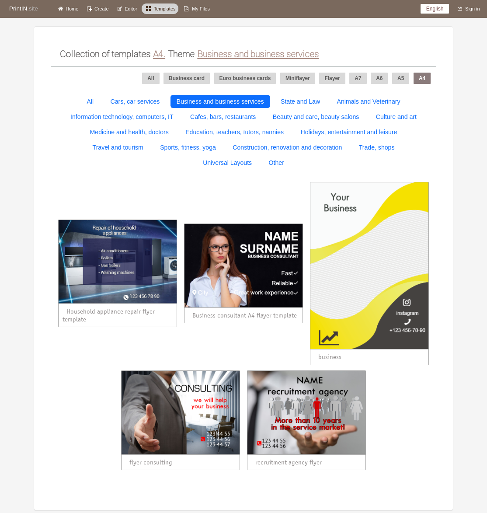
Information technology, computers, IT (122, 116)
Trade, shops (377, 147)
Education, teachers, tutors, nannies (234, 132)
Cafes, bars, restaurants (223, 116)
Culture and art (396, 116)
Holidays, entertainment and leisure (349, 132)
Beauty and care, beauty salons (316, 116)
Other (276, 162)
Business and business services (220, 101)
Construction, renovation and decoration (287, 147)
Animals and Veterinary (368, 101)
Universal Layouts (227, 162)
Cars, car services (135, 101)
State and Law (300, 101)
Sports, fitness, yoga (188, 147)
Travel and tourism (118, 147)
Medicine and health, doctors (129, 132)
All (90, 101)
